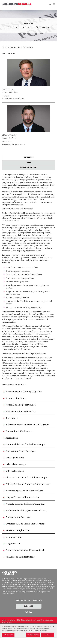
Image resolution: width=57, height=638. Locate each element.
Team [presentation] (28, 162)
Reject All (47, 636)
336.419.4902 (6, 96)
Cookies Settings (8, 636)
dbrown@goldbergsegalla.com (13, 98)
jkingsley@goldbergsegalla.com (13, 144)
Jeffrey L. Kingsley (9, 135)
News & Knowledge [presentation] (28, 167)
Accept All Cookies (33, 636)
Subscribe (28, 606)
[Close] (53, 628)
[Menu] (53, 4)
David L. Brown (8, 89)
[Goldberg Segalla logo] (17, 4)
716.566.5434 (6, 142)
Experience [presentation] (28, 157)
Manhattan (13, 138)
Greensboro (13, 92)
